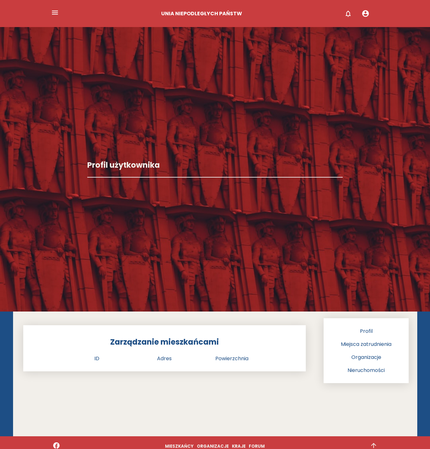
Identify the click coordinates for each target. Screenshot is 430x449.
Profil (366, 331)
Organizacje (366, 357)
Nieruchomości (366, 370)
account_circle (365, 14)
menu (55, 13)
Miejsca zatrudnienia (366, 344)
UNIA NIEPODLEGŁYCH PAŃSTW (201, 13)
